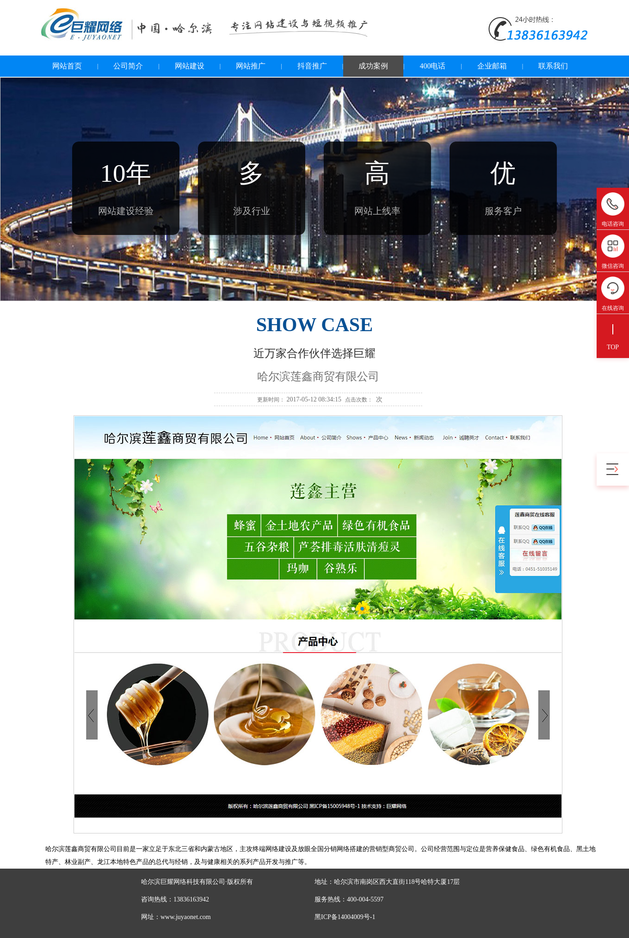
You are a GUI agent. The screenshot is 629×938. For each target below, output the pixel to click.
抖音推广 (312, 66)
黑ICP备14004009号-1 (344, 916)
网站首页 (67, 66)
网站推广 (250, 66)
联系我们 (553, 66)
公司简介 (128, 66)
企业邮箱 (492, 66)
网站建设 (189, 66)
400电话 (432, 66)
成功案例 (373, 66)
